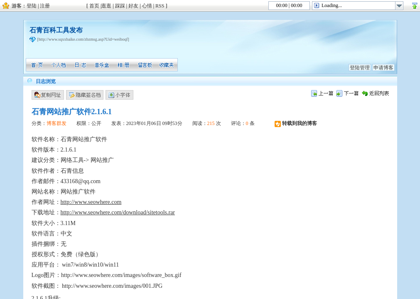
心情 (147, 6)
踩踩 (120, 6)
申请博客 (383, 68)
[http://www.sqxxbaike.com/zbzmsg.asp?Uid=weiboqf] (83, 39)
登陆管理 (360, 68)
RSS (159, 6)
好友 (133, 6)
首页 (94, 6)
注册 (45, 6)
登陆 (32, 6)
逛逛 (106, 6)
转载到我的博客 (296, 123)
